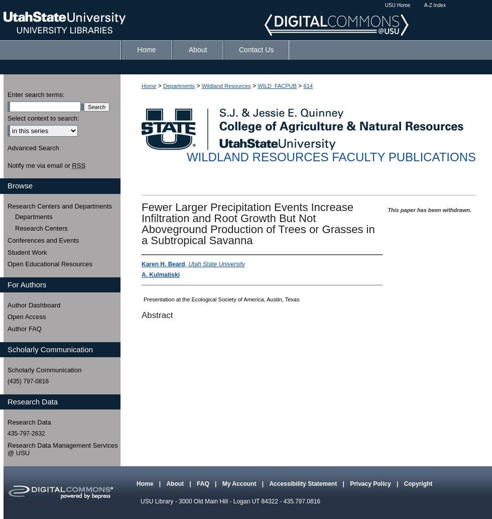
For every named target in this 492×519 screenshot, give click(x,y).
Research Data (29, 422)
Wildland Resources (226, 86)
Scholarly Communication (44, 370)
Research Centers (41, 228)
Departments (179, 86)
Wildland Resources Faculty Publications (331, 157)
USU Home (398, 5)
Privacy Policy (371, 483)
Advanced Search (33, 148)
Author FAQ (25, 329)
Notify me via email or (46, 166)
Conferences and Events (43, 240)
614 (308, 86)
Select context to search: (43, 118)
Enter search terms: (36, 94)
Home (149, 86)
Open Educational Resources (50, 264)
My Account (240, 483)
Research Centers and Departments (60, 206)
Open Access (27, 317)
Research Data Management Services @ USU (63, 449)
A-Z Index (435, 5)
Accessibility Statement (303, 483)
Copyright (418, 483)
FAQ (204, 483)
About (175, 483)
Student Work (27, 252)
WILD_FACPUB (277, 86)
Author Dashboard (34, 305)
